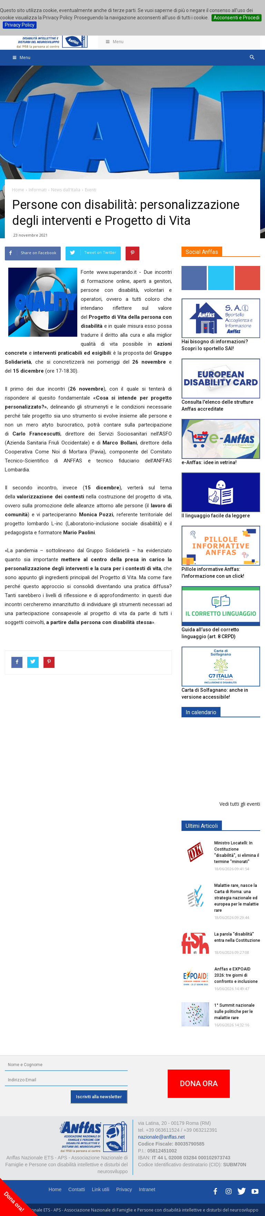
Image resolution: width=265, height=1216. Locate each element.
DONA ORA (199, 1083)
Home (55, 1189)
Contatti (76, 1189)
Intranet (147, 1189)
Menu (114, 42)
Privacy (124, 1189)
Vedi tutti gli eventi (239, 804)
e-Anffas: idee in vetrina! (209, 462)
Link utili (100, 1189)
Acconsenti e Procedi (236, 17)
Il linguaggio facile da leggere (215, 515)
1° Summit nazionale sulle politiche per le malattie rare (234, 1011)
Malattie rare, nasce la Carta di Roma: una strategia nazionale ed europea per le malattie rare (236, 898)
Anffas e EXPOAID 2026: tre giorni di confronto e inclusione (236, 975)
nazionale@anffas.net (161, 1137)
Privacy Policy (20, 25)
